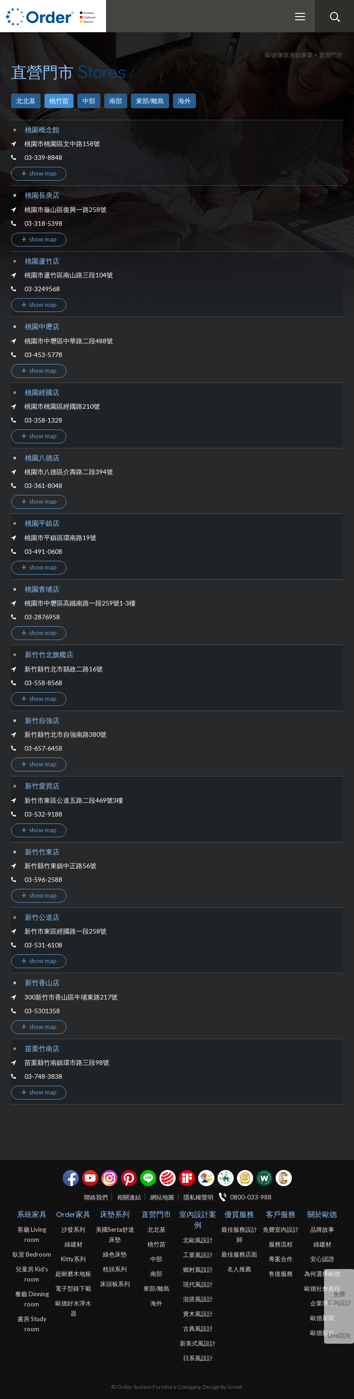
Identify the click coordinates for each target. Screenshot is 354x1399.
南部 (115, 101)
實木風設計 (198, 1313)
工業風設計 (198, 1254)
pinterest (129, 1178)
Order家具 (73, 1214)
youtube (90, 1178)
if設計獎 (187, 1178)
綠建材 (226, 1178)
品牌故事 (322, 1229)
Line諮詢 (339, 1335)
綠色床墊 (115, 1254)
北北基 (25, 101)
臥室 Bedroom (31, 1254)
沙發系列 (73, 1229)
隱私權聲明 (198, 1197)
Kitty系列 (73, 1259)
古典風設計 (198, 1328)
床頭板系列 (115, 1283)
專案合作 (281, 1259)
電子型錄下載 (73, 1288)
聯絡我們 (96, 1197)
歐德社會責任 (322, 1288)
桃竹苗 (59, 101)
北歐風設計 (198, 1240)
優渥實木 (264, 1178)
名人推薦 (239, 1269)
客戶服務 (280, 1214)
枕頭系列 (115, 1269)
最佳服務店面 (239, 1254)
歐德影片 (322, 1332)
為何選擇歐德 (322, 1273)
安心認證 (322, 1259)
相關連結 (129, 1197)
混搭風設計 (198, 1299)
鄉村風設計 (198, 1269)
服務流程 (281, 1244)
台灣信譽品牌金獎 (245, 1178)
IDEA (206, 1178)
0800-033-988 (250, 1197)
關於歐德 (322, 1214)
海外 (184, 101)
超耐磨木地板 (73, 1273)
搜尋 (334, 17)
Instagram (109, 1178)
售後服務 (281, 1273)
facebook (71, 1178)
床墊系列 (115, 1214)
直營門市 (156, 1214)
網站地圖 (162, 1197)
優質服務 (239, 1214)
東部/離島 (150, 101)
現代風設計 (198, 1284)
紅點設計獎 (167, 1178)
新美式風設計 (198, 1343)
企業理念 (322, 1303)
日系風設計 (198, 1358)
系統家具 (32, 1214)
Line (148, 1178)
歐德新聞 (322, 1318)
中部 (89, 101)
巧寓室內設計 (284, 1178)
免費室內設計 (339, 1298)
